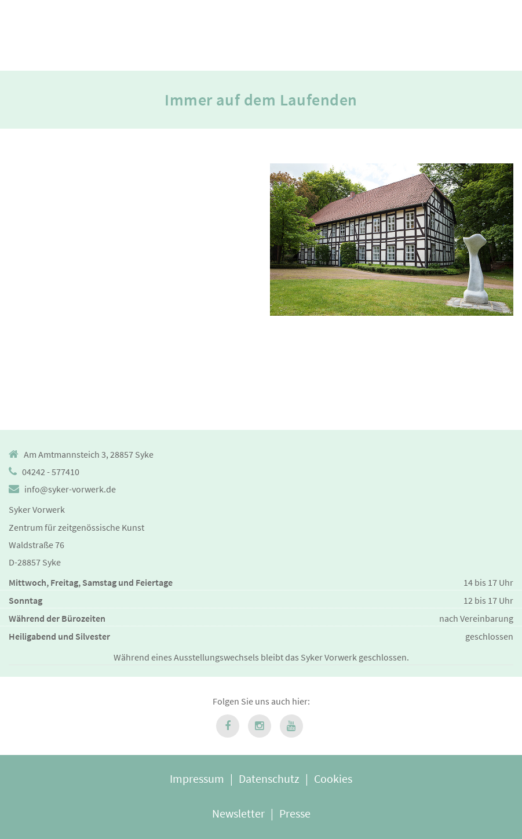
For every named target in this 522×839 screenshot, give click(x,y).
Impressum (197, 778)
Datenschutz (269, 778)
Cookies (333, 778)
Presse (295, 813)
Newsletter (238, 813)
